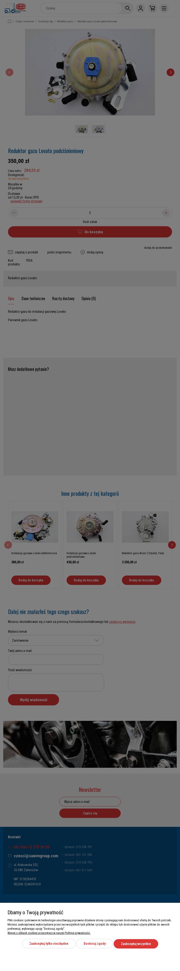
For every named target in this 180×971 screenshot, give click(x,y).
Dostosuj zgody (95, 944)
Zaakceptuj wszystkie (136, 944)
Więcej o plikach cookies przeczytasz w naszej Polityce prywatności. (49, 933)
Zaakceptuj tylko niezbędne (48, 944)
